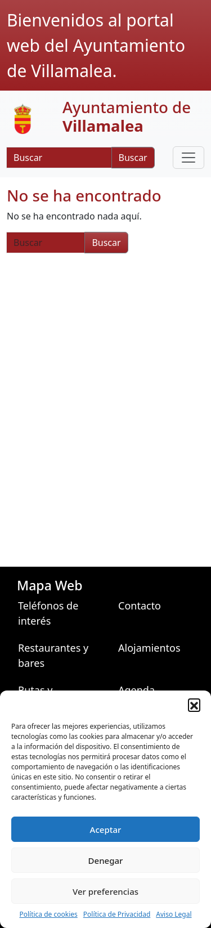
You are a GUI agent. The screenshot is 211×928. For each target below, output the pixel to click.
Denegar (105, 860)
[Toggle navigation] (188, 157)
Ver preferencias (105, 891)
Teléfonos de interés (48, 613)
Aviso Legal (173, 914)
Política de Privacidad (117, 914)
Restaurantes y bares (53, 655)
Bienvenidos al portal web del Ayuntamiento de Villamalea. (96, 45)
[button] (194, 704)
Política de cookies (48, 914)
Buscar (133, 157)
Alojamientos (149, 647)
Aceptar (106, 829)
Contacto (139, 605)
